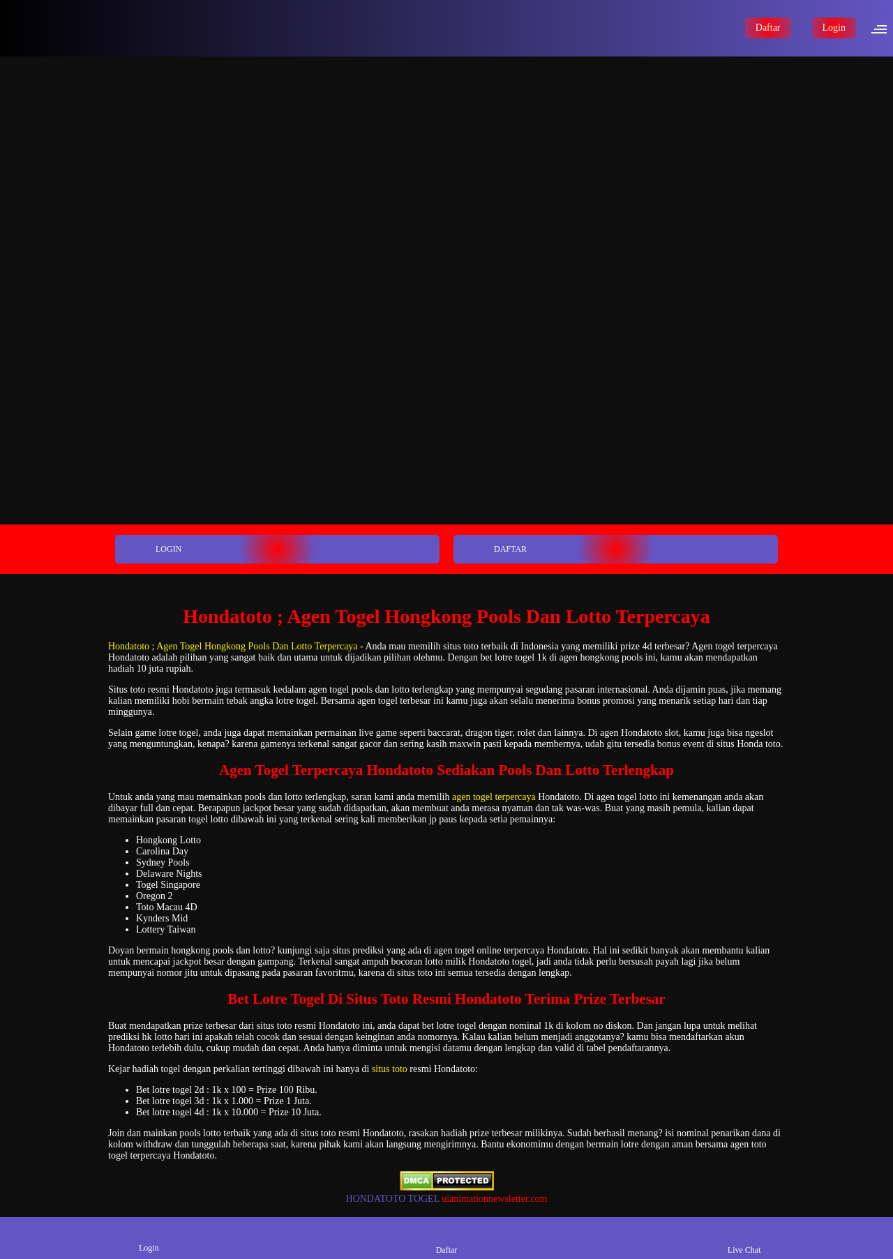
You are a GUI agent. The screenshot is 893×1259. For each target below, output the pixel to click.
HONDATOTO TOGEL (393, 1198)
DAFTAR (491, 549)
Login (834, 27)
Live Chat (744, 1238)
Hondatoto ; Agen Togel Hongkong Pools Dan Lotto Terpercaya (233, 646)
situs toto (389, 1069)
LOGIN (149, 549)
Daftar (768, 27)
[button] (883, 27)
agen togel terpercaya (494, 797)
